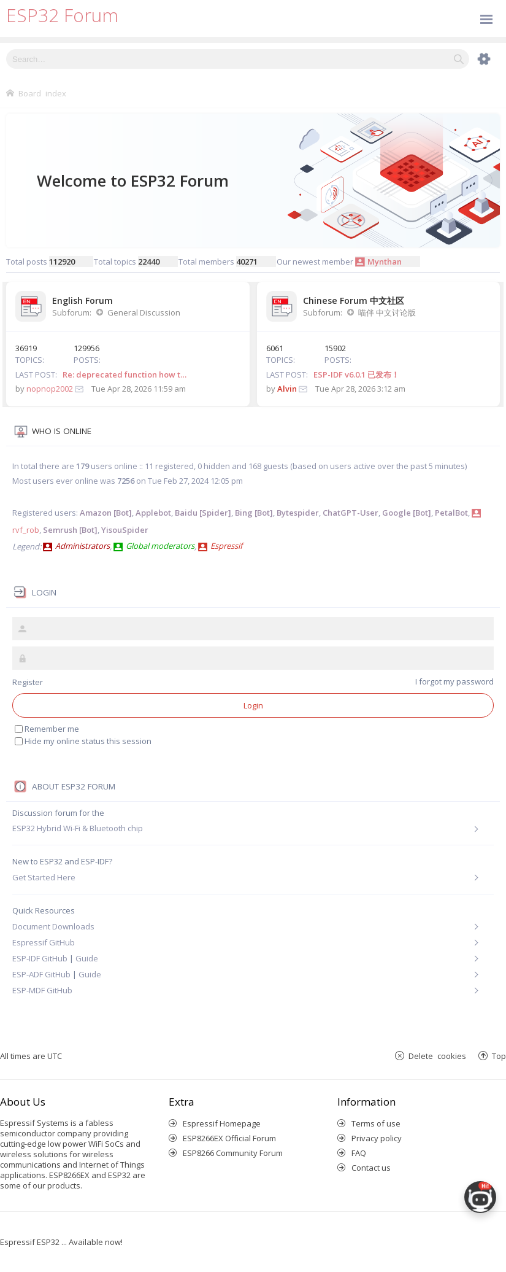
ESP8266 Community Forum (233, 1152)
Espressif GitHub (43, 942)
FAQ (358, 1152)
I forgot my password (454, 681)
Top (499, 1056)
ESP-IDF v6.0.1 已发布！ (356, 374)
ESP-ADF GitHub (41, 974)
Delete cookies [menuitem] (437, 1056)
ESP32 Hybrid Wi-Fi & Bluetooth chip (77, 828)
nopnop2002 (49, 388)
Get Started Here (43, 877)
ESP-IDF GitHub (39, 958)
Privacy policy (376, 1138)
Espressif (226, 545)
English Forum (82, 300)
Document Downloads (53, 926)
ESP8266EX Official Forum (229, 1138)
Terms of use (376, 1123)
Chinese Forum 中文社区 (353, 300)
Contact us (371, 1167)
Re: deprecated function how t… (124, 374)
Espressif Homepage (222, 1123)
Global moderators (160, 545)
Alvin (287, 388)
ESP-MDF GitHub (42, 990)
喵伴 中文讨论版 (387, 312)
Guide (86, 958)
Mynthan (384, 261)
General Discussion (143, 312)
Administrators (82, 545)
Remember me (52, 728)
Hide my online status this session (88, 741)
